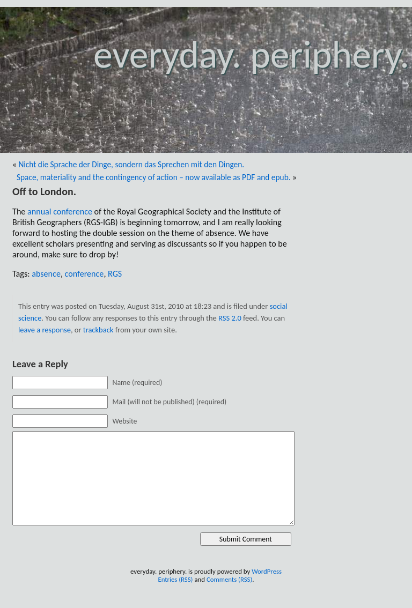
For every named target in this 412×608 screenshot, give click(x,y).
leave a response (44, 330)
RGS (115, 274)
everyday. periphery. (251, 54)
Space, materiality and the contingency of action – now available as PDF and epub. (154, 177)
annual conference (59, 211)
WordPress (267, 571)
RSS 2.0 (229, 318)
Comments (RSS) (229, 579)
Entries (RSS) (175, 579)
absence (46, 274)
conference (84, 274)
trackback (98, 330)
